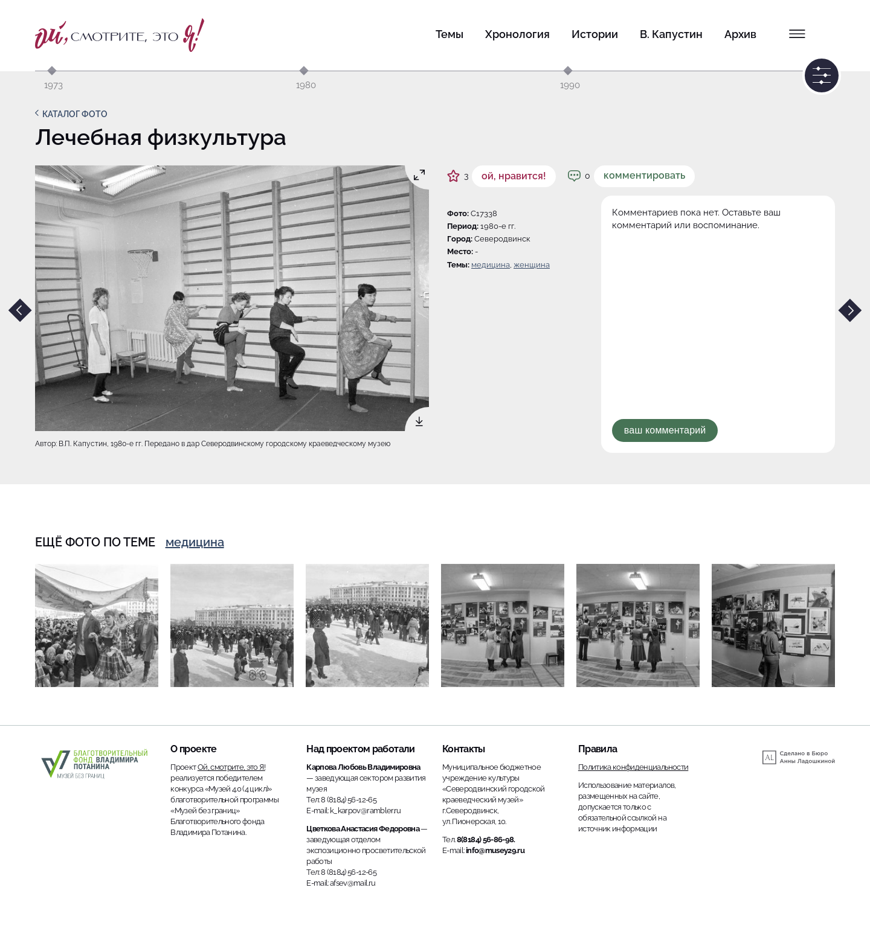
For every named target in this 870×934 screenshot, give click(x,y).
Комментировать (644, 175)
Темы (449, 34)
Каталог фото (75, 114)
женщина (532, 264)
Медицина (490, 264)
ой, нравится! (514, 176)
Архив (740, 34)
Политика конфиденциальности (633, 767)
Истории (595, 34)
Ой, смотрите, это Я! (231, 767)
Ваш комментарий (665, 430)
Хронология (517, 34)
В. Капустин (671, 34)
